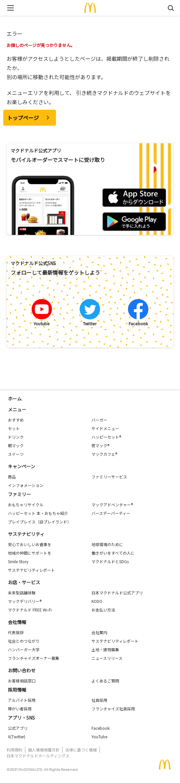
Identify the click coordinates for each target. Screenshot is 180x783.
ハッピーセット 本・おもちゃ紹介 (38, 513)
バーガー (99, 420)
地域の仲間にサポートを (29, 553)
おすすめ (16, 420)
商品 (12, 476)
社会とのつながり (23, 641)
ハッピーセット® (106, 437)
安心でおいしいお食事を (29, 544)
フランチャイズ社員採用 (113, 708)
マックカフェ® (104, 454)
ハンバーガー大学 (23, 649)
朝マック (16, 445)
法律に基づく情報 (81, 749)
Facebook (100, 728)
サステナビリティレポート (31, 570)
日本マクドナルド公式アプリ (117, 592)
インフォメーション (25, 485)
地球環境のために (107, 544)
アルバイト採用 (22, 700)
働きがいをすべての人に (113, 553)
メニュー (17, 409)
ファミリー (19, 494)
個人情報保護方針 (44, 749)
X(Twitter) (16, 736)
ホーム (15, 398)
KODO (96, 601)
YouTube (99, 736)
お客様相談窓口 (22, 680)
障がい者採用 (20, 708)
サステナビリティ (26, 534)
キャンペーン (21, 466)
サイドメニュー (105, 428)
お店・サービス (24, 582)
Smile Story (18, 561)
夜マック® (100, 445)
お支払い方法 (103, 609)
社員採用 (99, 700)
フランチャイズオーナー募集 (33, 658)
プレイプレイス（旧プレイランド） (39, 521)
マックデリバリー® (24, 601)
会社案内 (99, 632)
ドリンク (16, 437)
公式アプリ (18, 728)
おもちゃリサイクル (25, 504)
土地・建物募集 (105, 649)
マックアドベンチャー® (112, 504)
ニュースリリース (106, 658)
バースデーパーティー (110, 513)
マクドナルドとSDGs (110, 561)
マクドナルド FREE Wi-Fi (30, 609)
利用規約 (14, 749)
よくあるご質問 (105, 680)
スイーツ (16, 454)
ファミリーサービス (109, 476)
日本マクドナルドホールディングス (38, 755)
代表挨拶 (16, 632)
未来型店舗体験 (22, 592)
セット (14, 428)
